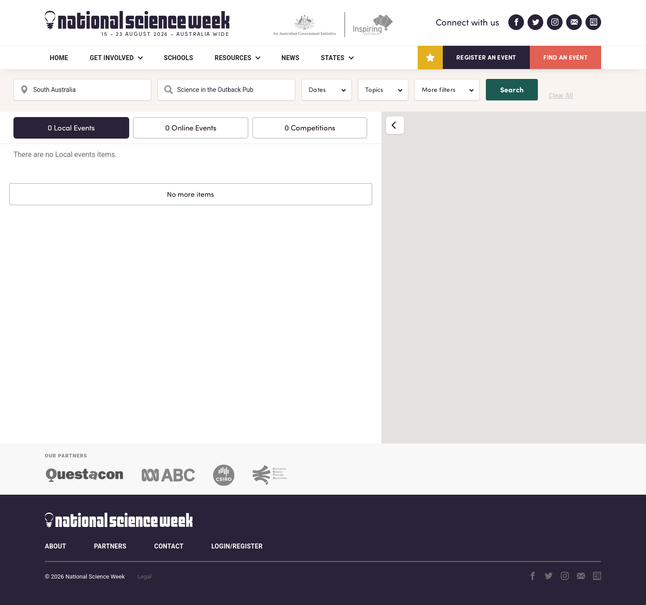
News (290, 57)
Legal (144, 576)
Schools (178, 57)
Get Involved (112, 57)
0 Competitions (309, 127)
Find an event (565, 57)
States (332, 57)
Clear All (561, 95)
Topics (374, 89)
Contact (168, 546)
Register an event (486, 57)
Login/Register (236, 546)
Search (512, 89)
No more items (190, 194)
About (55, 546)
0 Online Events (190, 127)
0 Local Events (71, 127)
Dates (317, 89)
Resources (233, 57)
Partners (110, 546)
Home (59, 57)
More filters (438, 89)
